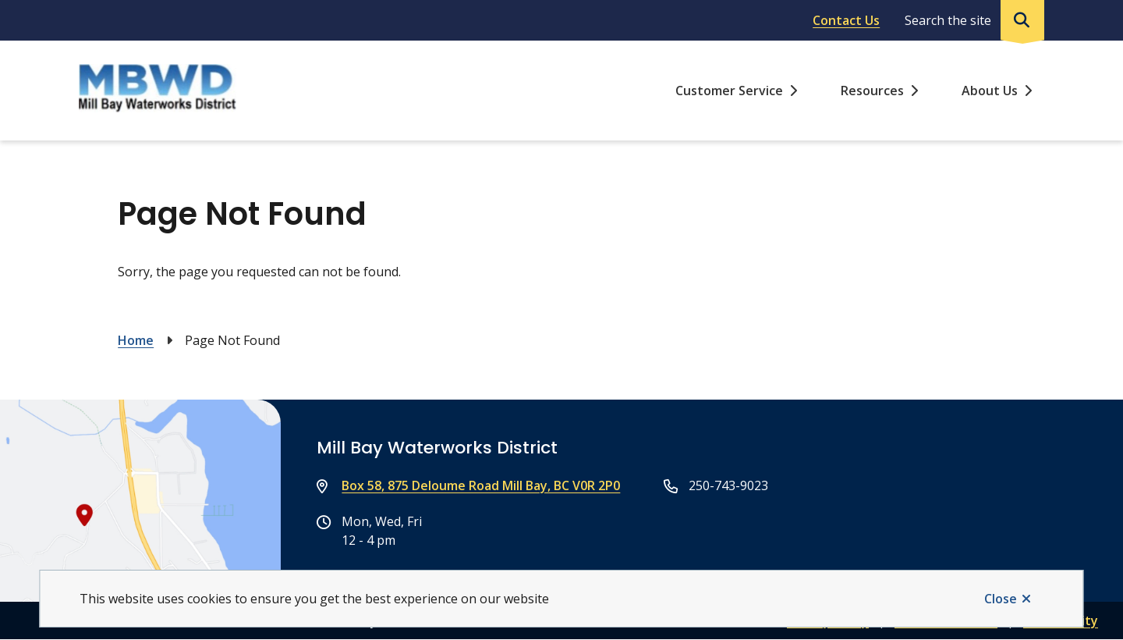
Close (1000, 598)
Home (136, 340)
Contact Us (846, 20)
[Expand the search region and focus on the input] (971, 20)
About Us (990, 90)
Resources (872, 90)
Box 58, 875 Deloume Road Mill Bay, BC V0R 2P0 (481, 485)
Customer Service (729, 90)
